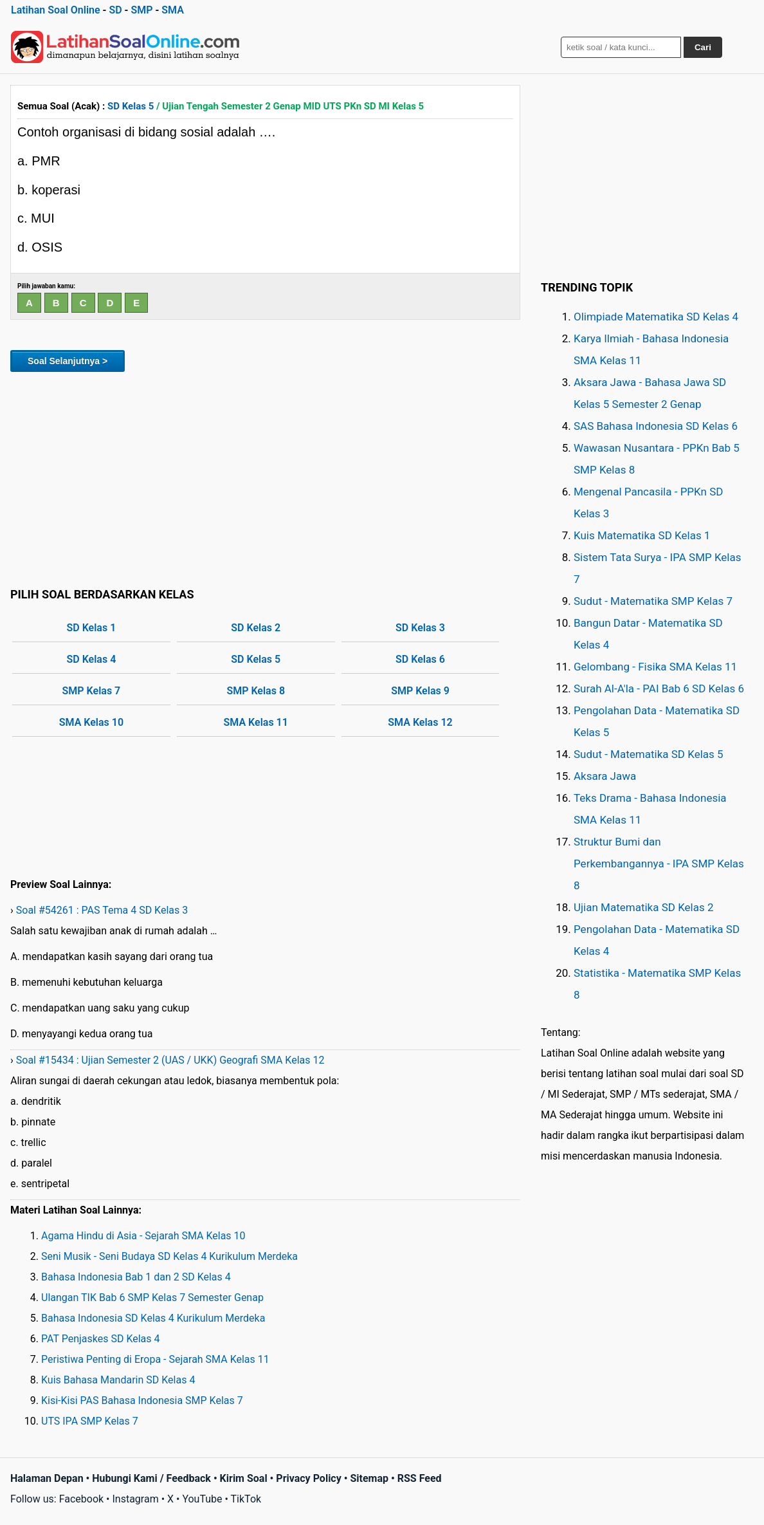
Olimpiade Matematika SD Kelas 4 (656, 316)
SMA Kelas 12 (420, 722)
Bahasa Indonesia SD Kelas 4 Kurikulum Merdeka (153, 1318)
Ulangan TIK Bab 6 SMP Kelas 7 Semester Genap (152, 1297)
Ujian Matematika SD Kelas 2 (644, 907)
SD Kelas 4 (91, 659)
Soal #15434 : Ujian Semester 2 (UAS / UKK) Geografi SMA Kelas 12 (170, 1060)
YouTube (202, 1499)
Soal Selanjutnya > (67, 361)
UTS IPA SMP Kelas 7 (89, 1421)
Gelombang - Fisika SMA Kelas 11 (655, 666)
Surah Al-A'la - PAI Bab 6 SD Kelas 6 (659, 688)
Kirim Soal (244, 1478)
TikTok (246, 1499)
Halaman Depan (47, 1478)
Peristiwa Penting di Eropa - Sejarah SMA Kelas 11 (155, 1359)
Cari (703, 47)
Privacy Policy (308, 1478)
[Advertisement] (265, 477)
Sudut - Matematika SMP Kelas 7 (653, 601)
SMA (172, 10)
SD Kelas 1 (91, 628)
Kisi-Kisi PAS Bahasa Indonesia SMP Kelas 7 (142, 1400)
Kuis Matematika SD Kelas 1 (642, 535)
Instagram (135, 1499)
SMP (141, 10)
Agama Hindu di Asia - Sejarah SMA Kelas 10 (143, 1236)
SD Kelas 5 (130, 106)
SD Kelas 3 (420, 628)
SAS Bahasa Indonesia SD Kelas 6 (656, 426)
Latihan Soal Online (55, 10)
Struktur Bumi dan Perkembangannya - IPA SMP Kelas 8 (659, 863)
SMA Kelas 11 (256, 722)
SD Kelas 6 (420, 659)
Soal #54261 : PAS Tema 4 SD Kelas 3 (102, 910)
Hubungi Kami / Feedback (151, 1478)
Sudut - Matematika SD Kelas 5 (648, 754)
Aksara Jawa (605, 776)
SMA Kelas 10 (91, 722)
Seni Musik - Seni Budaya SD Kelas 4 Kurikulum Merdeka (169, 1256)
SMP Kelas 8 (255, 691)
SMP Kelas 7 (91, 691)
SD (115, 10)
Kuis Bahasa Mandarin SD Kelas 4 (118, 1380)
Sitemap (369, 1478)
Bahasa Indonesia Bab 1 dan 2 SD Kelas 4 (136, 1277)
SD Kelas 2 (255, 628)
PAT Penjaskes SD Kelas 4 (100, 1339)
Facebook (81, 1499)
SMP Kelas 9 (420, 691)
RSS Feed (419, 1478)
